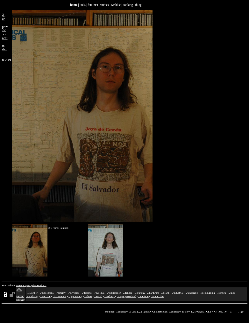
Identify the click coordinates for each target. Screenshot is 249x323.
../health (165, 292)
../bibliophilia (47, 292)
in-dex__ (4, 49)
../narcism (45, 296)
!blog (138, 4)
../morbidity (32, 296)
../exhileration (114, 292)
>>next (5, 36)
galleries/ (35, 285)
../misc (231, 292)
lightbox (64, 227)
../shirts (88, 296)
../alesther (32, 292)
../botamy (61, 292)
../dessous (87, 292)
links (83, 4)
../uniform (143, 296)
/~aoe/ (19, 285)
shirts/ (43, 285)
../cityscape (73, 292)
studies (104, 4)
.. (238, 311)
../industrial (177, 292)
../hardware (153, 292)
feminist (93, 4)
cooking (128, 4)
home (73, 4)
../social (98, 296)
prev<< (5, 28)
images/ (27, 285)
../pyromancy (75, 296)
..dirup (4, 15)
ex (58, 227)
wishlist (116, 4)
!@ (242, 311)
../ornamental (59, 296)
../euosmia (99, 292)
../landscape (192, 292)
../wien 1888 (157, 296)
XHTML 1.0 (220, 311)
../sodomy (109, 296)
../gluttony (139, 292)
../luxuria (221, 292)
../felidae (127, 292)
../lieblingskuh (207, 292)
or (55, 227)
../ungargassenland (126, 296)
